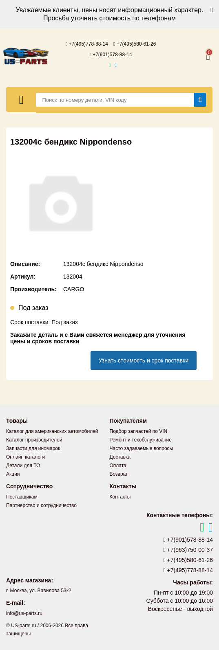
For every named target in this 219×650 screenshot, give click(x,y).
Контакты (120, 497)
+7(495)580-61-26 (134, 44)
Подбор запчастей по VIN (139, 431)
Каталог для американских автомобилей (52, 431)
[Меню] (21, 99)
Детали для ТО (23, 465)
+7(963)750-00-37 (188, 550)
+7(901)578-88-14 (110, 54)
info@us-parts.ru (24, 613)
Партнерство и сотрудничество (41, 505)
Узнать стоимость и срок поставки (143, 360)
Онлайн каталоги (25, 457)
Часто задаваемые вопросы (141, 448)
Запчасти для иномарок (33, 448)
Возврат (119, 474)
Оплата (118, 465)
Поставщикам (22, 497)
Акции (13, 474)
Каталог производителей (34, 440)
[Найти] (200, 100)
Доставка (120, 457)
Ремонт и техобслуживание (141, 440)
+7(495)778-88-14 (87, 44)
